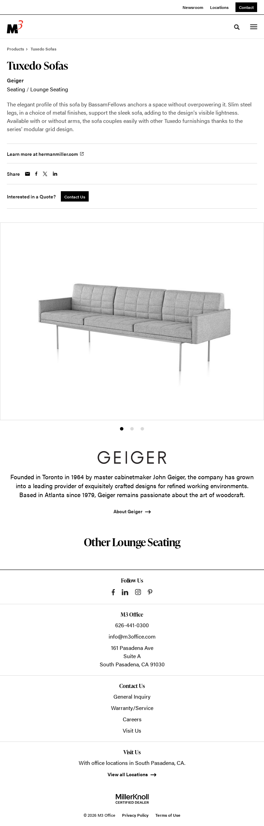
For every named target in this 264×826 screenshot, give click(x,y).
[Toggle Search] (237, 27)
